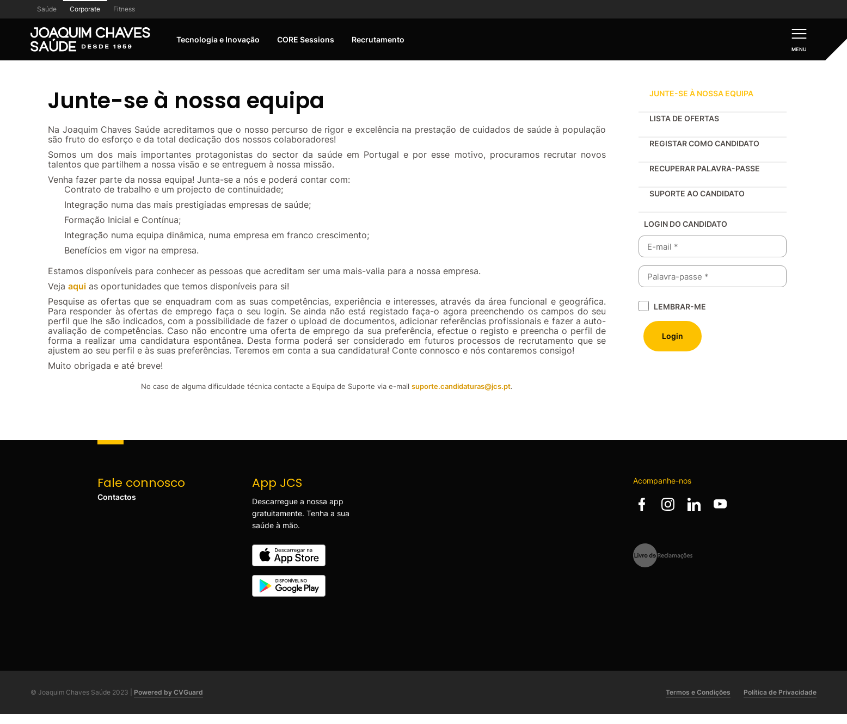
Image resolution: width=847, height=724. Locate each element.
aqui (77, 286)
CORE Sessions (305, 39)
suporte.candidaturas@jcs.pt (461, 386)
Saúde (47, 9)
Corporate (85, 9)
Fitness (124, 9)
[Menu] (799, 39)
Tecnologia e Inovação (218, 39)
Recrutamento (378, 39)
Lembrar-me (680, 306)
